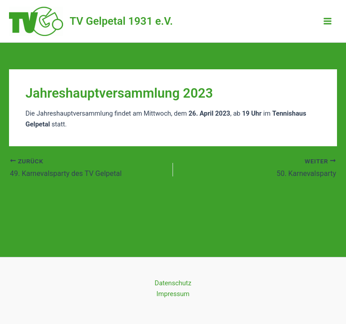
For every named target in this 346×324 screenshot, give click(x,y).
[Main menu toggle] (327, 21)
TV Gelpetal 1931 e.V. (121, 21)
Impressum (172, 294)
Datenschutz (173, 283)
